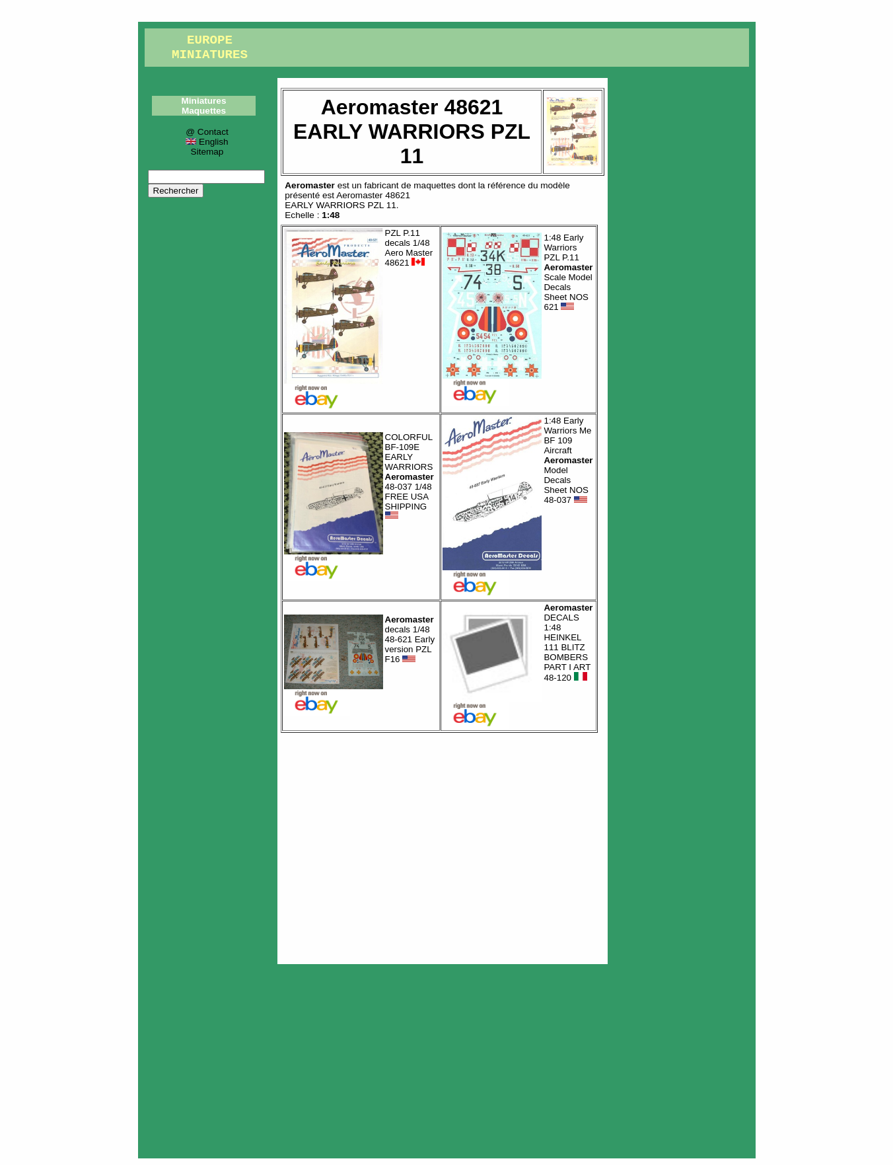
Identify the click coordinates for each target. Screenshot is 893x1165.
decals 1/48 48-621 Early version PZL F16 (410, 639)
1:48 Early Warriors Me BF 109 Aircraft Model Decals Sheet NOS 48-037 (568, 460)
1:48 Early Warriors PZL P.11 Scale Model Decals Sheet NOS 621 (568, 272)
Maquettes (204, 111)
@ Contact (207, 132)
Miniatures (204, 101)
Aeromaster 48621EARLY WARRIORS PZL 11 (347, 200)
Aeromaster (310, 185)
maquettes (434, 185)
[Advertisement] (443, 845)
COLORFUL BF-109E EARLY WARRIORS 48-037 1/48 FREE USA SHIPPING (409, 476)
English (207, 142)
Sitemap (207, 152)
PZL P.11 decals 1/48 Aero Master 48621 (409, 248)
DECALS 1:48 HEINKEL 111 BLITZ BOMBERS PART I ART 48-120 (568, 643)
